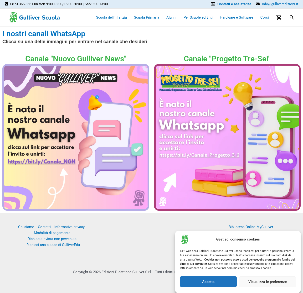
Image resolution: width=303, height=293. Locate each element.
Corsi (264, 17)
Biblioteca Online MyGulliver (251, 227)
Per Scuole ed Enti (198, 17)
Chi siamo (26, 227)
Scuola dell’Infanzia (111, 17)
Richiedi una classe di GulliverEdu (53, 245)
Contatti (44, 227)
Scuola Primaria (146, 17)
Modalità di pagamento (52, 233)
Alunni (171, 17)
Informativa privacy (69, 227)
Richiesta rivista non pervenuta (52, 239)
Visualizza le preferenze (267, 282)
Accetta (208, 282)
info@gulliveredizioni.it (280, 4)
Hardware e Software (236, 17)
